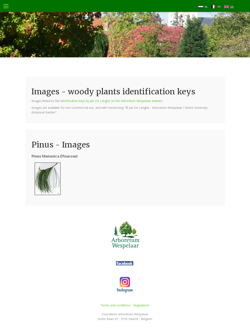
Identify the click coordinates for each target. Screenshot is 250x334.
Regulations (141, 305)
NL (206, 7)
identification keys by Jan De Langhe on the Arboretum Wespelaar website (111, 101)
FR (219, 7)
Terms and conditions (116, 305)
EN (232, 7)
